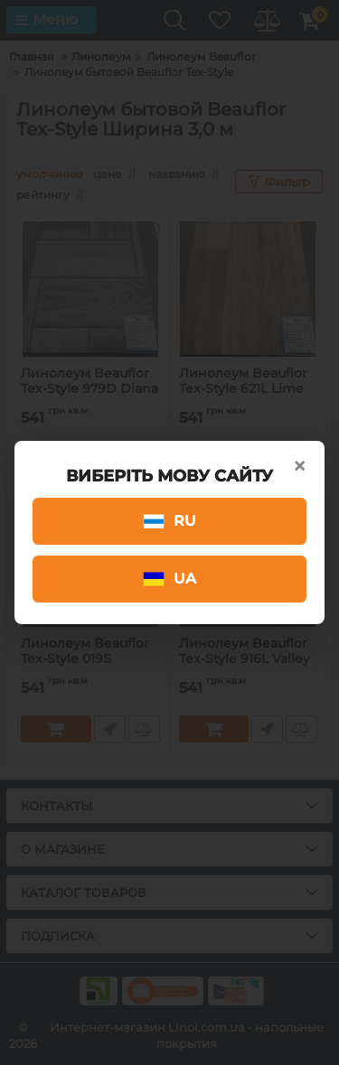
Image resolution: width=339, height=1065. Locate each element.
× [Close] (299, 466)
